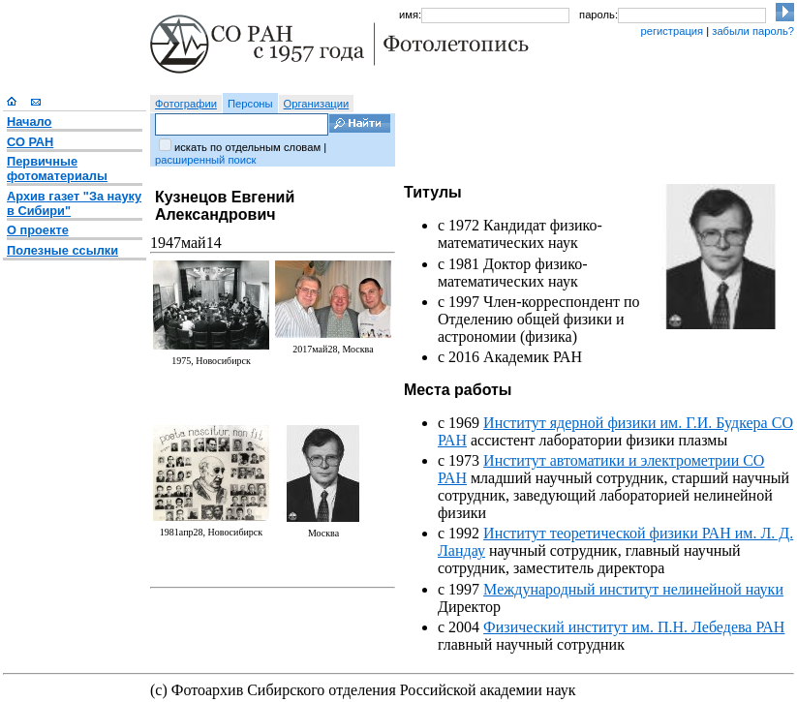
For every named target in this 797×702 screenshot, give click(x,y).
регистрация (671, 31)
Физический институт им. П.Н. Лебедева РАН (633, 627)
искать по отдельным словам (247, 147)
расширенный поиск (205, 160)
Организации (317, 103)
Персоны (250, 103)
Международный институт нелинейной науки (633, 589)
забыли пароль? (753, 31)
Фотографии (186, 103)
